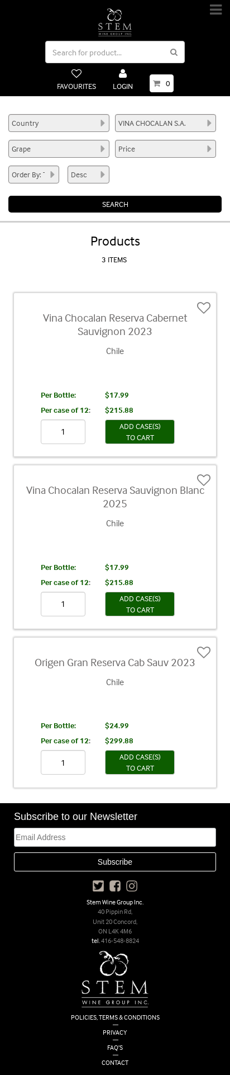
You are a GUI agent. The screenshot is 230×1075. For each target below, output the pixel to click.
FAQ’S (115, 1047)
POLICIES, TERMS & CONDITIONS (115, 1017)
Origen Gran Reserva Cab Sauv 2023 (115, 662)
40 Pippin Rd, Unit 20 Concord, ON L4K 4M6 (115, 921)
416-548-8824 (120, 940)
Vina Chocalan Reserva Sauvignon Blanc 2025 (115, 496)
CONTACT (115, 1062)
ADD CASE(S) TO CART (140, 431)
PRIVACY (115, 1032)
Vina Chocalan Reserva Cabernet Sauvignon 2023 (115, 324)
